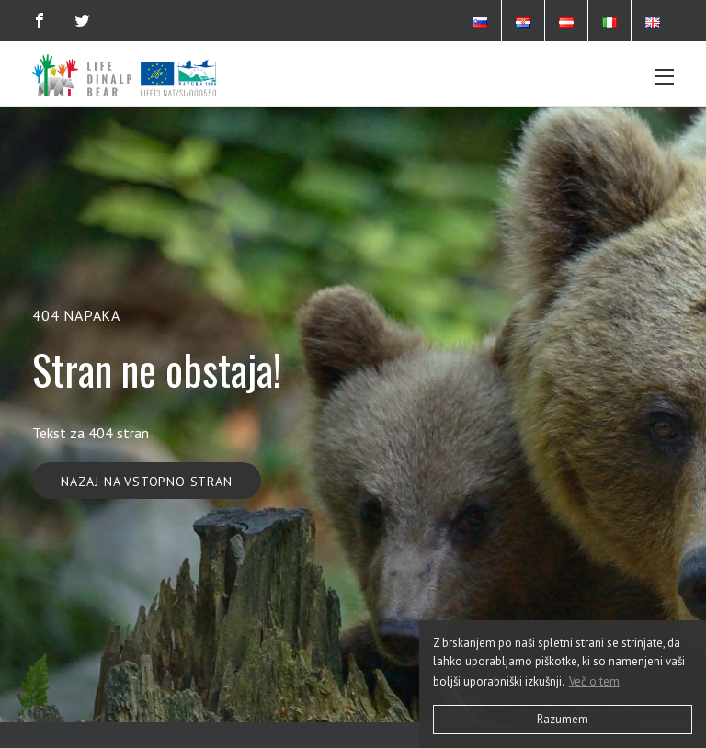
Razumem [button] (562, 719)
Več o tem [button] (594, 681)
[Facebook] (39, 20)
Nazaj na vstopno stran (147, 481)
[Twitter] (82, 20)
